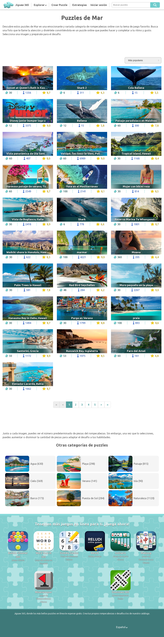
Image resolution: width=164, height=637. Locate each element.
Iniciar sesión (98, 5)
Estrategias (79, 5)
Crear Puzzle (59, 5)
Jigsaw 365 (22, 5)
